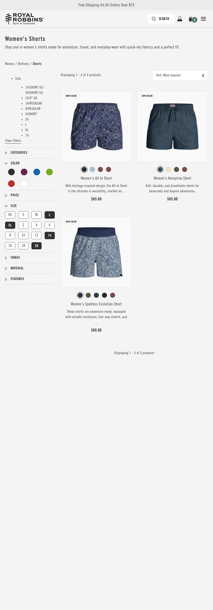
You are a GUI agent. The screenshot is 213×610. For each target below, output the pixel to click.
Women (9, 64)
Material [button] (17, 268)
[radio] (84, 169)
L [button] (49, 215)
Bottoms (23, 64)
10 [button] (23, 235)
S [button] (23, 215)
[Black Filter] (11, 172)
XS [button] (10, 215)
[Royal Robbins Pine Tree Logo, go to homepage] (24, 18)
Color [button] (15, 163)
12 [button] (36, 235)
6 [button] (49, 225)
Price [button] (15, 195)
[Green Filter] (49, 172)
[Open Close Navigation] (203, 18)
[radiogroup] (96, 169)
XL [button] (10, 225)
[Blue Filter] (36, 172)
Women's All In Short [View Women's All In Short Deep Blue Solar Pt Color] (96, 178)
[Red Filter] (11, 183)
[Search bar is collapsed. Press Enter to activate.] (161, 18)
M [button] (36, 215)
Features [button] (17, 279)
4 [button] (36, 225)
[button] (191, 18)
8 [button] (10, 235)
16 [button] (10, 245)
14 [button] (49, 235)
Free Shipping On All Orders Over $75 (106, 5)
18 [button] (23, 245)
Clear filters (13, 141)
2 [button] (23, 225)
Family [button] (15, 258)
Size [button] (14, 206)
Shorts (37, 64)
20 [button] (36, 245)
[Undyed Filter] (24, 183)
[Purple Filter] (24, 172)
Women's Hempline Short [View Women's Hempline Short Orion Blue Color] (172, 178)
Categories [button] (19, 153)
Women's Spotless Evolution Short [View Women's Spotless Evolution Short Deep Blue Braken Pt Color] (96, 304)
